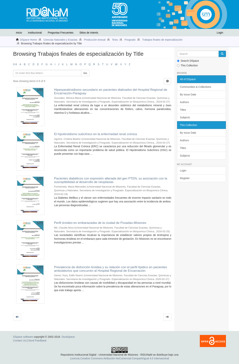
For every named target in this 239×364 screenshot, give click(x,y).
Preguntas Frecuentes (61, 32)
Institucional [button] (35, 32)
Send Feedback (37, 340)
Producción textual (94, 39)
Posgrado (130, 39)
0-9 (15, 64)
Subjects (185, 117)
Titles (183, 109)
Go (85, 73)
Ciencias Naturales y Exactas (60, 39)
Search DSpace (188, 60)
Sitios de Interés (88, 32)
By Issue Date (188, 94)
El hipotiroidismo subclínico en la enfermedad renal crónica (95, 134)
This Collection (187, 65)
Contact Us (19, 340)
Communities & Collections (195, 86)
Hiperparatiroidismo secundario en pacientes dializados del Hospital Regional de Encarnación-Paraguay (110, 91)
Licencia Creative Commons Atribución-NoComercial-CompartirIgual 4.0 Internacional (119, 358)
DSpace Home (28, 39)
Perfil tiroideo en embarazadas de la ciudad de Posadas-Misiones (100, 223)
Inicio (19, 32)
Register (185, 178)
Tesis (115, 39)
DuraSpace (68, 336)
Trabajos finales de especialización (162, 39)
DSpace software (23, 336)
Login (183, 170)
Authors (184, 102)
